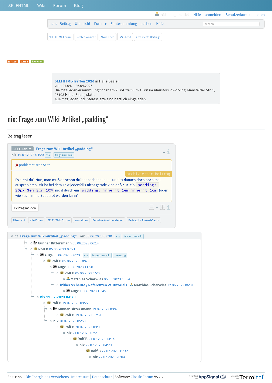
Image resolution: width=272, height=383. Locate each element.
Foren (98, 23)
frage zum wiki (64, 155)
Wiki (41, 5)
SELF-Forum (22, 149)
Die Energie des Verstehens (47, 376)
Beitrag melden (25, 208)
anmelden (81, 220)
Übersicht (82, 23)
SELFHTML (18, 5)
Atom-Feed (108, 37)
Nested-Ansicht (86, 37)
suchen (146, 23)
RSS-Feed (125, 37)
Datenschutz (102, 376)
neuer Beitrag (60, 23)
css (48, 155)
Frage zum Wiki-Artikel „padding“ (64, 148)
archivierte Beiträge (148, 37)
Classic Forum (142, 376)
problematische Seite (34, 164)
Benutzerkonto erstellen (107, 220)
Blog (78, 5)
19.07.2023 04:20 (30, 154)
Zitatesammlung (123, 23)
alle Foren (36, 220)
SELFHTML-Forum (60, 37)
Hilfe (160, 23)
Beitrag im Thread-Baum (143, 220)
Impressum (80, 376)
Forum (59, 5)
